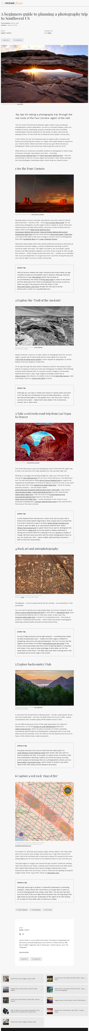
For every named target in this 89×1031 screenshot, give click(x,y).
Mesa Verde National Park (40, 230)
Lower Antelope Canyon (48, 239)
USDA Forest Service (23, 729)
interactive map (53, 873)
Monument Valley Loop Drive (28, 287)
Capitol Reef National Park (42, 492)
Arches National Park (57, 494)
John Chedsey (38, 347)
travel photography (36, 909)
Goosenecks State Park (23, 234)
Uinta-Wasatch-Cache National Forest (31, 753)
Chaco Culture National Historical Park (29, 612)
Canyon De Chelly (38, 378)
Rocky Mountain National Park (51, 156)
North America (48, 909)
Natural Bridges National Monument (53, 232)
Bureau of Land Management (45, 727)
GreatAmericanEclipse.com (23, 845)
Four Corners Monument (54, 223)
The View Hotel (47, 279)
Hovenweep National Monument (27, 232)
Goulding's (37, 277)
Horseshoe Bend (29, 239)
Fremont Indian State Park (25, 617)
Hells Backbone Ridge (23, 492)
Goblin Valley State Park (24, 494)
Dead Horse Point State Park (25, 499)
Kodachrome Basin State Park (45, 485)
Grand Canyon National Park (25, 156)
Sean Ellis (20, 104)
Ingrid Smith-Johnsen (37, 214)
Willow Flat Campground (26, 528)
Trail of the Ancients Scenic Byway (28, 359)
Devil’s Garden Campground (58, 523)
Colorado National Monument (45, 502)
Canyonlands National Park (25, 497)
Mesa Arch (32, 530)
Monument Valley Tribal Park (61, 234)
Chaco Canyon (20, 376)
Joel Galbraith (38, 707)
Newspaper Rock (63, 612)
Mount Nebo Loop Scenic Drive (28, 762)
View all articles (24, 952)
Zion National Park (30, 478)
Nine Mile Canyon (62, 376)
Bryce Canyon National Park (50, 480)
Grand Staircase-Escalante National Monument (33, 490)
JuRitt (22, 597)
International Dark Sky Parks (53, 643)
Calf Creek (55, 490)
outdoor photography (22, 909)
